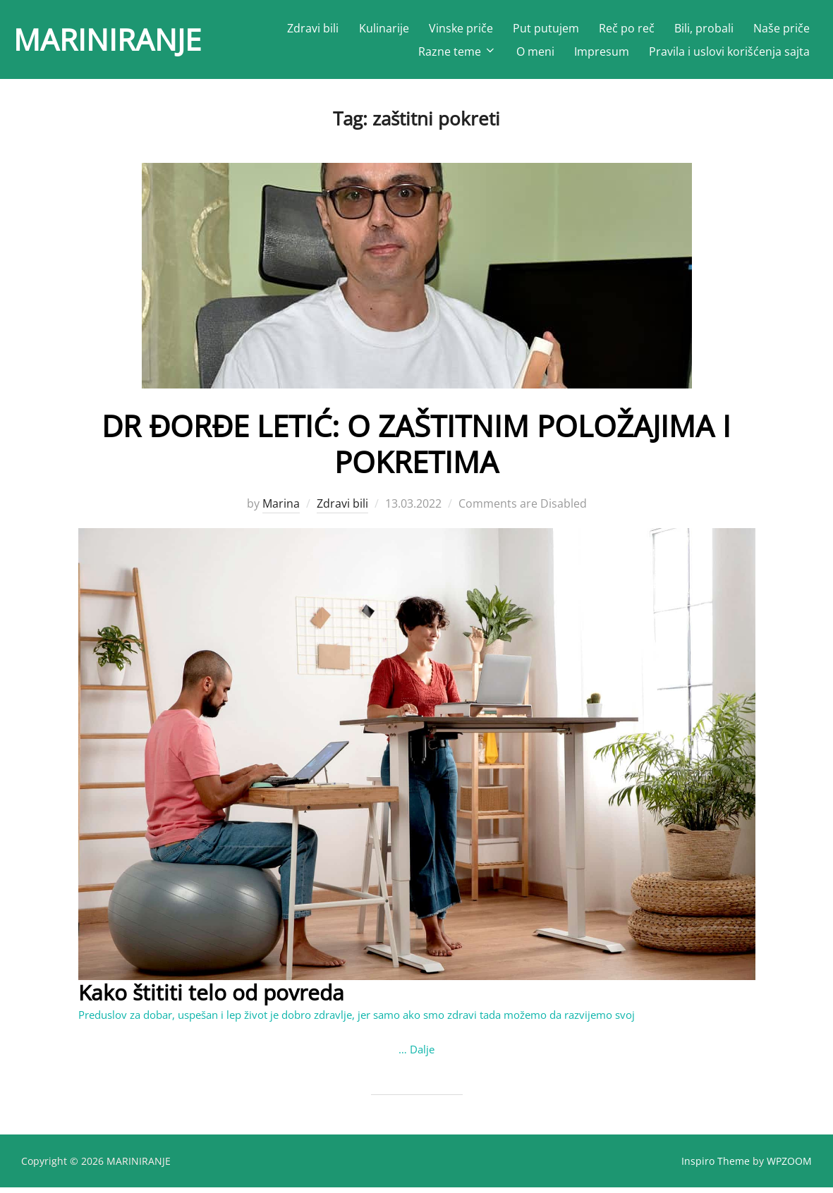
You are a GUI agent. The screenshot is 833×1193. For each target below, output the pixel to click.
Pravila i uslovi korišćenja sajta (729, 51)
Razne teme (457, 51)
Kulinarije (384, 28)
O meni (535, 51)
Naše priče (781, 28)
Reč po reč (627, 28)
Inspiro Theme (715, 1166)
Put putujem (546, 28)
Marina (281, 510)
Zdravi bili (313, 28)
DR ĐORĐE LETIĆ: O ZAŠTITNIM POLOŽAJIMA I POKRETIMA (416, 449)
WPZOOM (789, 1166)
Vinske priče (461, 28)
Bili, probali (704, 28)
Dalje (422, 1055)
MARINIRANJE (107, 39)
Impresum (601, 51)
